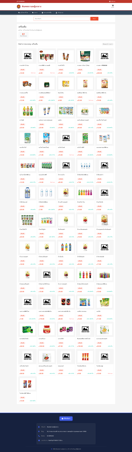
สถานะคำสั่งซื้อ (47, 12)
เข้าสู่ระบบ (59, 12)
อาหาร (35, 12)
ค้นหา (94, 18)
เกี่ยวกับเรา (66, 418)
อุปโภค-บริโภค (23, 12)
